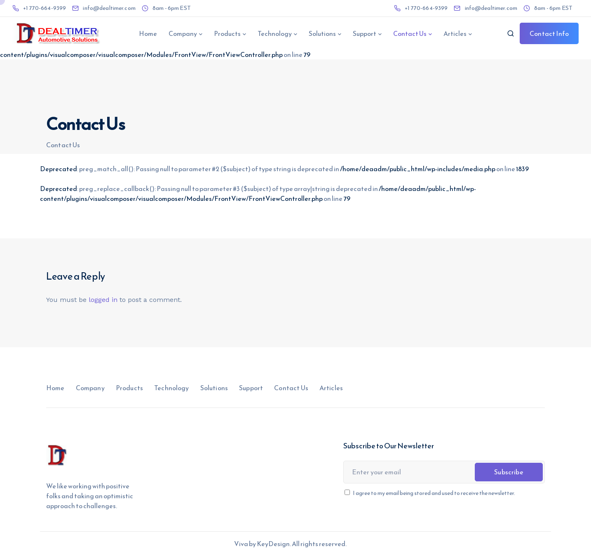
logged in (103, 300)
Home (148, 33)
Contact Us (410, 33)
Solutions (322, 33)
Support (364, 33)
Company (183, 33)
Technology (275, 33)
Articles (455, 33)
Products (227, 33)
